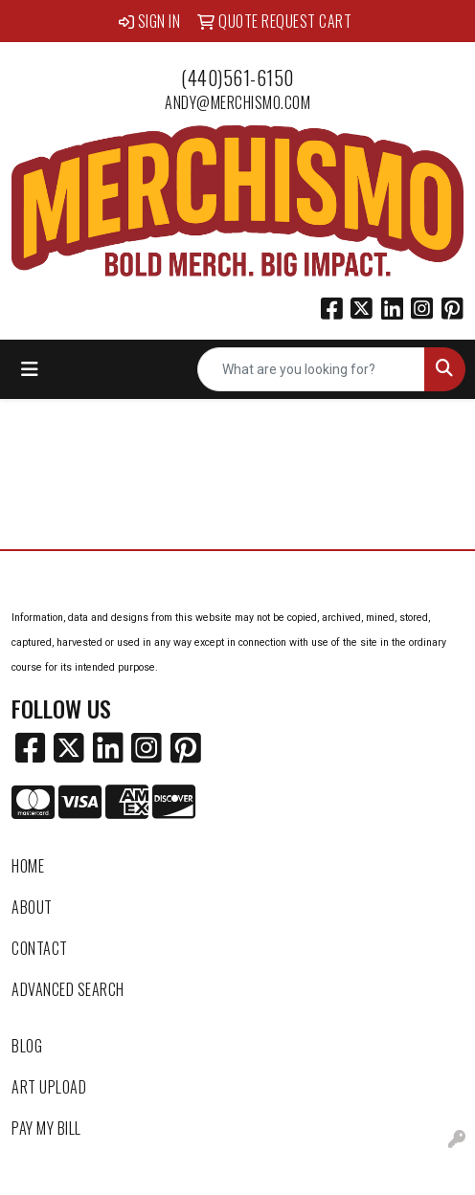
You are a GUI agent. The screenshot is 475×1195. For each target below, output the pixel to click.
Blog (26, 1045)
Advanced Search (67, 989)
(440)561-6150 (237, 77)
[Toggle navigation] (30, 369)
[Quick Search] (311, 369)
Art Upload (48, 1086)
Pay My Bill (46, 1128)
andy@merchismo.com (237, 102)
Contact (39, 948)
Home (27, 865)
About (32, 907)
